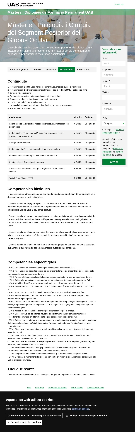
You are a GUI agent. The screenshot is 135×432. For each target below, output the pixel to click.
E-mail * (106, 82)
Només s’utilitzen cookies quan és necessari (34, 415)
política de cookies (80, 409)
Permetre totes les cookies (24, 422)
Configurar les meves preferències (86, 415)
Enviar (114, 162)
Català (120, 4)
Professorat (83, 70)
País (104, 119)
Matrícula (51, 70)
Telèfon (105, 93)
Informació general (19, 70)
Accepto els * (113, 132)
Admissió (37, 70)
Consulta (106, 104)
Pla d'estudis (66, 70)
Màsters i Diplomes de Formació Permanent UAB (53, 12)
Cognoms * (107, 70)
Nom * (105, 59)
